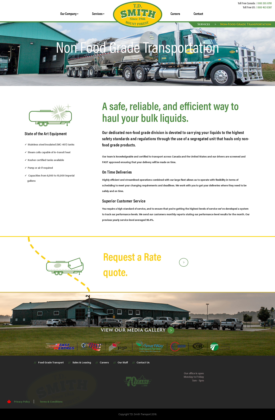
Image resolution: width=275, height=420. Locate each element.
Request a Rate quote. (132, 263)
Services (204, 24)
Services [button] (98, 13)
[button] (69, 13)
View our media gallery (133, 330)
